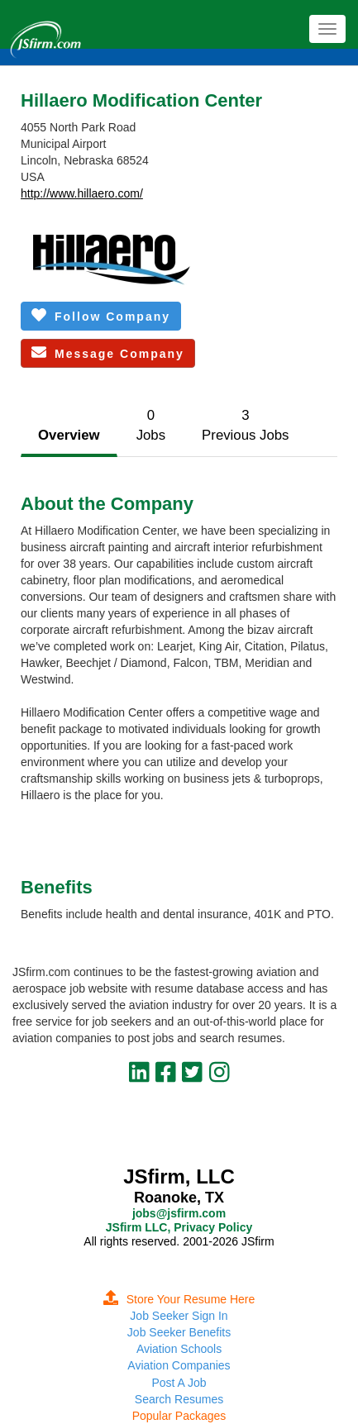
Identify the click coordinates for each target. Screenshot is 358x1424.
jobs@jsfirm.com (179, 1213)
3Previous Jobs (245, 425)
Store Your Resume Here (179, 1299)
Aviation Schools (179, 1348)
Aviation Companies (178, 1365)
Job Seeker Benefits (179, 1332)
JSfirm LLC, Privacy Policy (179, 1227)
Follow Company (100, 315)
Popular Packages (179, 1415)
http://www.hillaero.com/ (82, 193)
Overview (69, 435)
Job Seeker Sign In (178, 1315)
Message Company (107, 352)
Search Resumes (179, 1399)
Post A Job (178, 1382)
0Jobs (150, 425)
